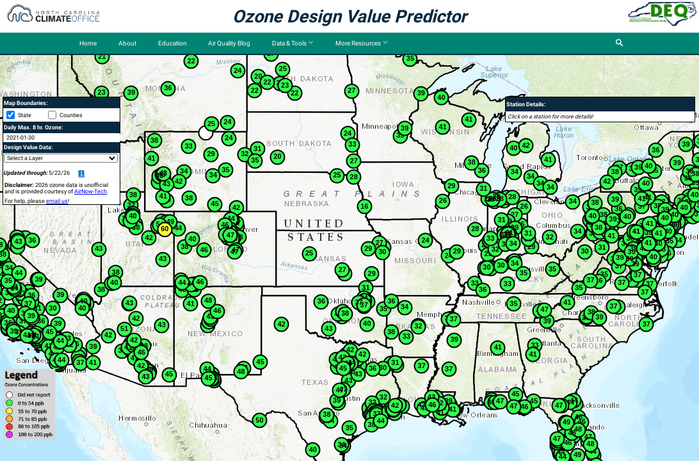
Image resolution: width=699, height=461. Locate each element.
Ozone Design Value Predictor (349, 16)
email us (57, 201)
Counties (71, 115)
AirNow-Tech (90, 191)
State (24, 115)
